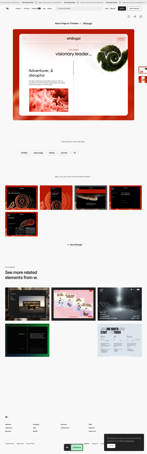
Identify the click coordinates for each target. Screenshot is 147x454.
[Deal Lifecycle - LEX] (73, 340)
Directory (27, 8)
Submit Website (134, 8)
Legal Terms (20, 443)
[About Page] (120, 304)
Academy (36, 8)
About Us (92, 428)
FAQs (90, 424)
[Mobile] (56, 197)
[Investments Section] (21, 224)
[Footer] (91, 197)
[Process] (120, 340)
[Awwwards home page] (67, 447)
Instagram (95, 443)
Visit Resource (77, 447)
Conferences (65, 428)
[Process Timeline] (27, 340)
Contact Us (92, 431)
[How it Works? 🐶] (73, 304)
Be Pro (122, 8)
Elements (8, 431)
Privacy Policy (30, 443)
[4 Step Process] (73, 376)
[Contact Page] (125, 197)
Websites (8, 424)
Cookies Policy (9, 443)
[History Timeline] (27, 304)
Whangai (87, 23)
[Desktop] (21, 197)
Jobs (44, 8)
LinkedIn (102, 443)
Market (50, 8)
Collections (8, 428)
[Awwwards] (7, 8)
